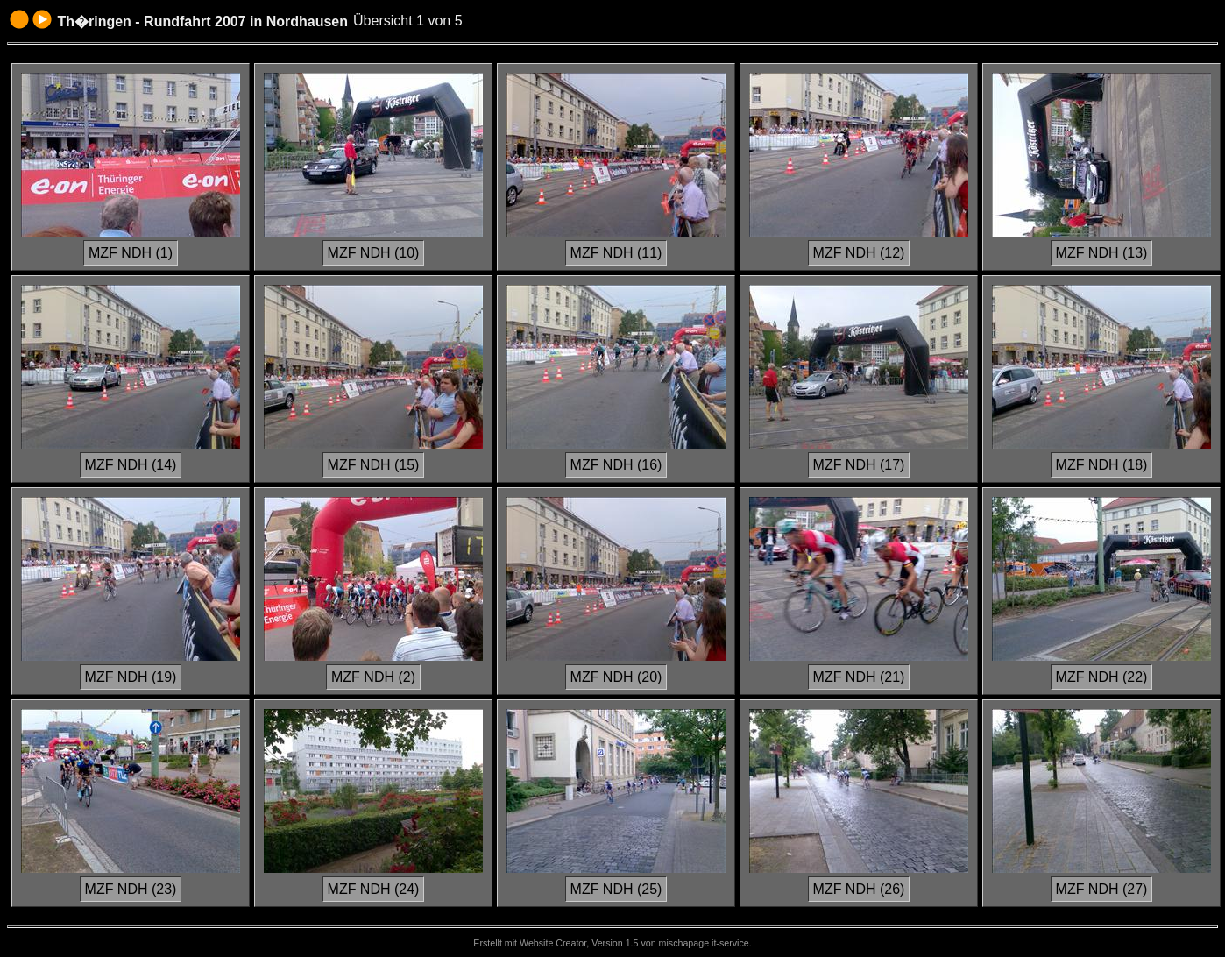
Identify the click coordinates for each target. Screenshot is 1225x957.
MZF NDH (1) (131, 252)
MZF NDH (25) (616, 889)
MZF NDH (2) (373, 677)
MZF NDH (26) (859, 889)
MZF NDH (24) (374, 889)
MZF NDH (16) (616, 464)
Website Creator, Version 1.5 (579, 943)
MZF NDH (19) (131, 677)
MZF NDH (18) (1102, 464)
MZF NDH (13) (1102, 252)
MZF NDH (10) (374, 252)
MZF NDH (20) (616, 677)
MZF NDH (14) (131, 464)
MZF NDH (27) (1102, 889)
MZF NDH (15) (374, 464)
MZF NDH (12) (859, 252)
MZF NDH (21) (859, 677)
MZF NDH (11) (616, 252)
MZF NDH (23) (131, 889)
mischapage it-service (704, 943)
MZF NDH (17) (859, 464)
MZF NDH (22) (1102, 677)
